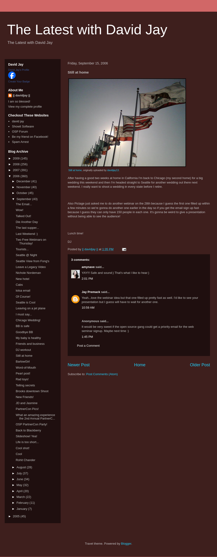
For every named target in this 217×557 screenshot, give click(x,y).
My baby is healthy (28, 338)
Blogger (126, 543)
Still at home (75, 170)
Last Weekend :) (27, 234)
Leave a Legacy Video (31, 267)
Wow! (19, 210)
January (22, 509)
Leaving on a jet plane (30, 308)
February (23, 502)
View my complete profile (25, 106)
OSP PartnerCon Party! (31, 424)
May (20, 485)
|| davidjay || (21, 95)
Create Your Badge (19, 81)
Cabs (19, 284)
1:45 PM (87, 336)
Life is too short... (27, 442)
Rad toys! (22, 379)
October (22, 193)
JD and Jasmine (26, 403)
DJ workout (23, 350)
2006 (17, 176)
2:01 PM (87, 278)
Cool (19, 454)
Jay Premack (91, 292)
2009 (17, 158)
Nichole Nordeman (28, 273)
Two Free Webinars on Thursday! (31, 241)
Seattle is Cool (25, 302)
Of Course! (23, 296)
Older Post (200, 365)
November (24, 187)
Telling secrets (25, 385)
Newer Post (79, 365)
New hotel (22, 279)
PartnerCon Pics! (27, 409)
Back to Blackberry (28, 430)
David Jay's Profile (18, 69)
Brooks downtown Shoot (32, 391)
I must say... (24, 314)
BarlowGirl (23, 361)
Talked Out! (23, 216)
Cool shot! (22, 448)
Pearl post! (23, 373)
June (20, 479)
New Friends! (25, 397)
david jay (18, 121)
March (21, 497)
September (24, 199)
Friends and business (30, 343)
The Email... (24, 204)
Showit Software (23, 126)
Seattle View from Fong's (32, 261)
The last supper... (27, 227)
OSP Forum (20, 131)
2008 (17, 164)
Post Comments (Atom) (102, 374)
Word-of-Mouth (26, 367)
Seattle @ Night (26, 255)
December (24, 181)
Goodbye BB (24, 332)
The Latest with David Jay (87, 29)
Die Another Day (27, 222)
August (22, 467)
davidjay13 (113, 170)
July (20, 473)
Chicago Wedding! (28, 320)
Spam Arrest (20, 142)
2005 (17, 516)
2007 (17, 170)
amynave (88, 267)
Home (140, 365)
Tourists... (22, 249)
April (20, 491)
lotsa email (23, 290)
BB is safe (22, 326)
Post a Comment (88, 345)
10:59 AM (88, 307)
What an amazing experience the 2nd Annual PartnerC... (35, 416)
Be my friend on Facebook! (30, 136)
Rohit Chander (25, 460)
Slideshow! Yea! (26, 436)
